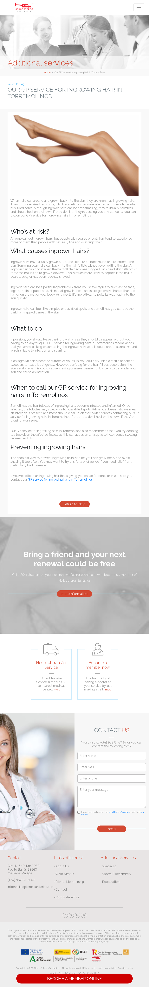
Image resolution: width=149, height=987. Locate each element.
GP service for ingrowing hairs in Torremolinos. (60, 479)
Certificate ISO (73, 973)
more (57, 689)
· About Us (61, 866)
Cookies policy (125, 968)
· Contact (60, 889)
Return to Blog (16, 84)
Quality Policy (57, 973)
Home (47, 72)
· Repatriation (110, 882)
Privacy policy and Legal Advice (99, 968)
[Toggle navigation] (138, 7)
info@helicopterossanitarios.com (31, 887)
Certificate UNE (91, 973)
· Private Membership (69, 882)
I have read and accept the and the (112, 813)
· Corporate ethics (66, 897)
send (112, 829)
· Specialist (108, 866)
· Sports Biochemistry (116, 874)
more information (74, 594)
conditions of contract (120, 812)
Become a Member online (74, 978)
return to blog (74, 504)
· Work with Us (64, 874)
